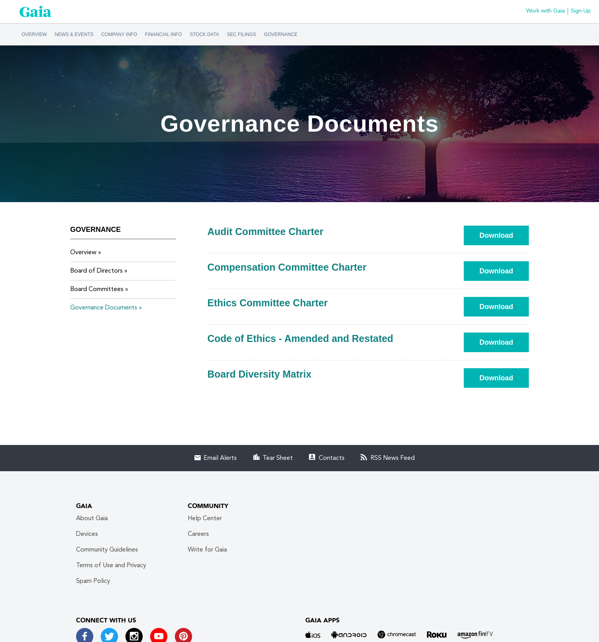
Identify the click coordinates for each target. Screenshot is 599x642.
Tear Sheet (278, 458)
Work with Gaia (545, 11)
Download (504, 235)
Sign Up (581, 11)
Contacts (332, 458)
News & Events (74, 34)
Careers (198, 534)
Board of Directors (96, 271)
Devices (87, 534)
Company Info (119, 34)
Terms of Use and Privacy (111, 565)
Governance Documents (103, 308)
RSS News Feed (392, 458)
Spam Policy (93, 581)
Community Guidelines (107, 550)
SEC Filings (241, 34)
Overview (34, 34)
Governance (280, 34)
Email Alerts (220, 458)
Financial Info (163, 34)
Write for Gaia (207, 550)
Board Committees (96, 289)
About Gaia (92, 518)
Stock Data (204, 34)
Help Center (205, 518)
